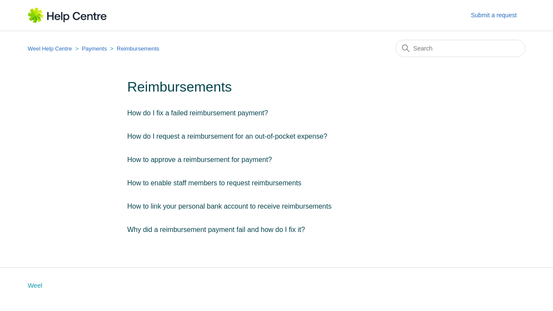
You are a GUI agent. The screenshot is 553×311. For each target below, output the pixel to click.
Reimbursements (138, 48)
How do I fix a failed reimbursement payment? (197, 113)
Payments (94, 48)
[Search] (460, 48)
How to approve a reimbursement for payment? (199, 159)
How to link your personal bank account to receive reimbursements (229, 206)
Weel (35, 285)
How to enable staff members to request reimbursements (214, 183)
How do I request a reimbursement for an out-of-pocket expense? (227, 136)
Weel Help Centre (50, 48)
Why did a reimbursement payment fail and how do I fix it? (216, 229)
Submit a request (494, 15)
